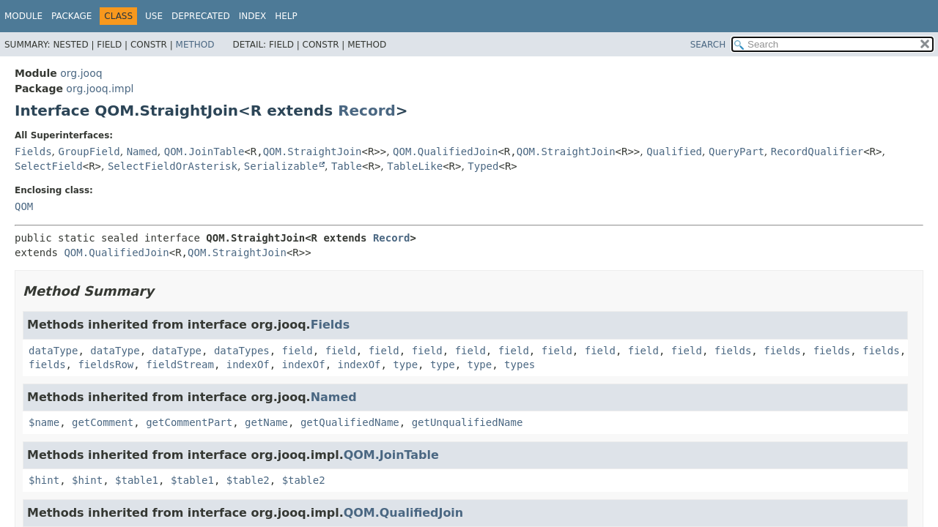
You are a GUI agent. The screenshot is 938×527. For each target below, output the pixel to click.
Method (195, 45)
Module (23, 16)
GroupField (88, 151)
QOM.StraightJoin (312, 151)
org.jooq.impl (99, 88)
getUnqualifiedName (467, 422)
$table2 (248, 480)
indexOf (248, 364)
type (405, 364)
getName (266, 422)
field (297, 350)
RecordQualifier (817, 151)
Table (346, 166)
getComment (102, 422)
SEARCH (708, 45)
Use (154, 16)
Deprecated (200, 16)
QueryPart (736, 151)
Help (286, 16)
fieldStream (180, 364)
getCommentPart (189, 422)
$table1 (136, 480)
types (519, 364)
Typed (483, 166)
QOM (24, 206)
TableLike (415, 166)
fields (733, 350)
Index (253, 16)
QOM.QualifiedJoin (445, 151)
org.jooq (81, 73)
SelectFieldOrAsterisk (172, 166)
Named (142, 151)
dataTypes (242, 350)
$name (44, 422)
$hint (44, 480)
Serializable (281, 166)
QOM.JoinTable (204, 151)
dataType (53, 350)
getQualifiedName (349, 422)
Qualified (674, 151)
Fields (33, 151)
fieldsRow (105, 364)
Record (367, 110)
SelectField (49, 166)
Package (71, 16)
